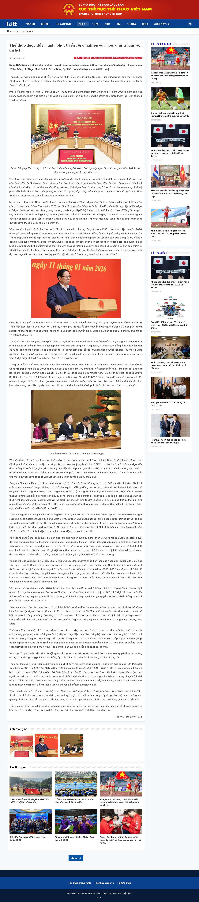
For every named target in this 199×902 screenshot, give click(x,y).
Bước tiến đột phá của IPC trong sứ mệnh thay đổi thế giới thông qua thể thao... (169, 325)
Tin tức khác (97, 58)
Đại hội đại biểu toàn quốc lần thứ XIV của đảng (123, 58)
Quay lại (76, 858)
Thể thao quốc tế (104, 883)
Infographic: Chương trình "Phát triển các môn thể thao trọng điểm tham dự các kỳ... (169, 76)
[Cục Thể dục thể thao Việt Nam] (12, 24)
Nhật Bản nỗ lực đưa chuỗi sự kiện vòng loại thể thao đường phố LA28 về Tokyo (170, 153)
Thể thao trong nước (79, 883)
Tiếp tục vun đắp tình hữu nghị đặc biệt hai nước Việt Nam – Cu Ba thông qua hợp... (170, 193)
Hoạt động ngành (82, 58)
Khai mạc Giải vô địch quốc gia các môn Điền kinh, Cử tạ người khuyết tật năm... (169, 234)
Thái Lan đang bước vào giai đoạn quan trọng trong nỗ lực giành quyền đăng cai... (169, 365)
